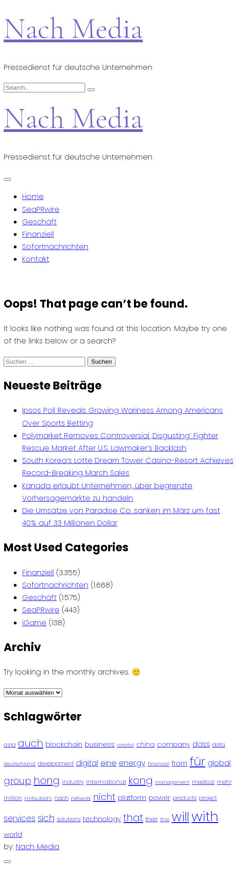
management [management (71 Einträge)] (172, 782)
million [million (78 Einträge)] (13, 798)
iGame (34, 622)
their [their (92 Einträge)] (151, 819)
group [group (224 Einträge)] (17, 780)
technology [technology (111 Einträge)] (102, 818)
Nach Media (73, 28)
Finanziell (38, 234)
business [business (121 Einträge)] (100, 744)
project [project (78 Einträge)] (208, 798)
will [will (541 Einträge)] (180, 816)
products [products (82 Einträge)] (185, 798)
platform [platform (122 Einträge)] (132, 797)
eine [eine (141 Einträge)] (108, 763)
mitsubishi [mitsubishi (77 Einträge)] (38, 798)
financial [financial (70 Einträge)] (158, 763)
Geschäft (39, 222)
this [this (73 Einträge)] (164, 819)
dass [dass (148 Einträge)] (201, 744)
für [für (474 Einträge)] (197, 761)
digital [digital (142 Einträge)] (87, 763)
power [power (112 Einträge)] (159, 797)
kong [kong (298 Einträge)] (140, 780)
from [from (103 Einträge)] (179, 763)
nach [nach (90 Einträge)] (61, 798)
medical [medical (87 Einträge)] (203, 782)
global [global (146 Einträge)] (219, 763)
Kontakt (35, 259)
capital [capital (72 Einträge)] (125, 745)
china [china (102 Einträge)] (145, 744)
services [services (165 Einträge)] (19, 818)
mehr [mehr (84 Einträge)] (224, 782)
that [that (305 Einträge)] (133, 818)
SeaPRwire (40, 209)
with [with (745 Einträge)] (205, 816)
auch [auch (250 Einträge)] (30, 743)
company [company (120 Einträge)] (173, 744)
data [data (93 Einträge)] (218, 744)
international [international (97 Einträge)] (106, 782)
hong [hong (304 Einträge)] (47, 780)
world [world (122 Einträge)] (13, 834)
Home (33, 196)
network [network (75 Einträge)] (81, 798)
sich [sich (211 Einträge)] (46, 818)
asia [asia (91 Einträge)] (10, 745)
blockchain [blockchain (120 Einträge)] (64, 744)
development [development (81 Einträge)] (56, 763)
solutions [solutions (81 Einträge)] (69, 819)
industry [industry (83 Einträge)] (73, 782)
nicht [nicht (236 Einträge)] (104, 796)
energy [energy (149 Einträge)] (132, 762)
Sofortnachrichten (55, 246)
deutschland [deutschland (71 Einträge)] (19, 763)
